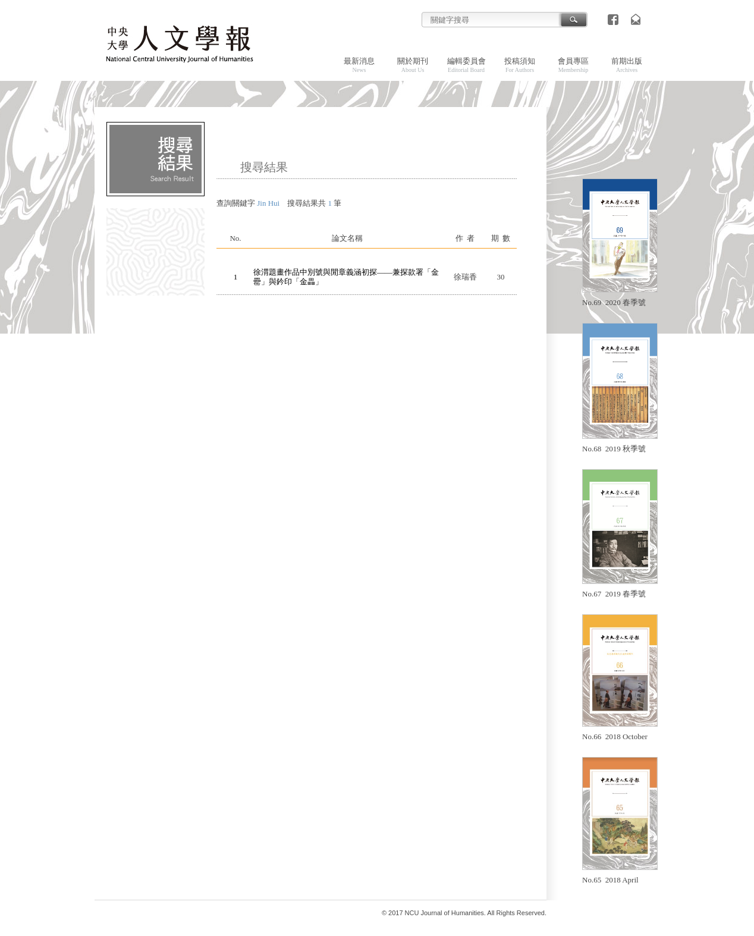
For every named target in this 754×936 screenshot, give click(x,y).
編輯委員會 (466, 64)
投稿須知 (519, 64)
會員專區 (573, 64)
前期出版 (626, 64)
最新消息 (359, 64)
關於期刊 (412, 64)
